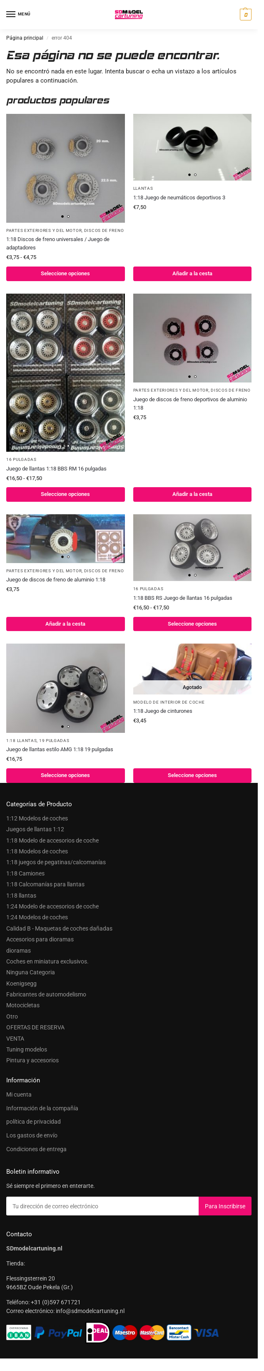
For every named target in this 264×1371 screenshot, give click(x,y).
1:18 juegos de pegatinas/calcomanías (56, 862)
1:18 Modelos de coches (37, 851)
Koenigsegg (21, 983)
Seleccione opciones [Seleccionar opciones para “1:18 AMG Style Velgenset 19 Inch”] (65, 775)
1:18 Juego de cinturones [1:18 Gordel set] (162, 711)
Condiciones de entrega (36, 1149)
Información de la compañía (42, 1108)
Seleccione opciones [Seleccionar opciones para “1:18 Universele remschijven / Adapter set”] (65, 273)
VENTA (15, 1038)
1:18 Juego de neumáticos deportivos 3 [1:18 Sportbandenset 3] (179, 197)
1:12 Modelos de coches (37, 818)
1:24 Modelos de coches (37, 917)
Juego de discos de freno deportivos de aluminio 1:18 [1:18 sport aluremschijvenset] (190, 403)
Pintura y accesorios (32, 1060)
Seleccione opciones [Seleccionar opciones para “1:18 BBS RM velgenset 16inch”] (65, 494)
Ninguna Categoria (30, 972)
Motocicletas (23, 1005)
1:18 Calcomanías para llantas (45, 884)
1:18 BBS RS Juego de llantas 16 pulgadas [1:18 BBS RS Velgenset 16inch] (182, 598)
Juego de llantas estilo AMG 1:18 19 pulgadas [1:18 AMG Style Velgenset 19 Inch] (59, 749)
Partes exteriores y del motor (44, 230)
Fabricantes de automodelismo (46, 994)
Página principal (24, 38)
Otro (12, 1016)
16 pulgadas (21, 459)
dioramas (18, 950)
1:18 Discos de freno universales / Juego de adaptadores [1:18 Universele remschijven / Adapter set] (58, 243)
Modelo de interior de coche (169, 702)
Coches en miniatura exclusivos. (47, 961)
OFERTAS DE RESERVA (35, 1027)
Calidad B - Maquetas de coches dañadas (59, 928)
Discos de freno (104, 230)
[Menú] (18, 14)
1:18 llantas (21, 740)
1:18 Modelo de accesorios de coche (52, 840)
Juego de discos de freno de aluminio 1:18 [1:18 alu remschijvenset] (55, 579)
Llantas (143, 188)
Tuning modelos (26, 1049)
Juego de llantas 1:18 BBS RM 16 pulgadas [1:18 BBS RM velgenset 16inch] (56, 468)
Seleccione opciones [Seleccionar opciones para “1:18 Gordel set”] (192, 775)
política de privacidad (33, 1121)
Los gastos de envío (31, 1135)
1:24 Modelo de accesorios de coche (52, 906)
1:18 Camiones (25, 873)
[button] (245, 14)
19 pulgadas (54, 740)
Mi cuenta (19, 1094)
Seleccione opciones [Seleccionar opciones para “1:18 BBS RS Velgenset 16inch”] (192, 624)
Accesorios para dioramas (40, 939)
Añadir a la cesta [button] (192, 273)
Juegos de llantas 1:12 (35, 829)
